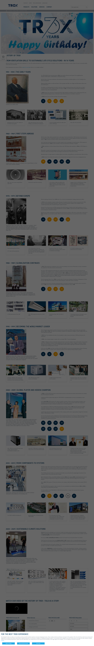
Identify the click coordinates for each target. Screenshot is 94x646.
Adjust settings (8, 643)
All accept (38, 643)
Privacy (2, 640)
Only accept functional (23, 643)
